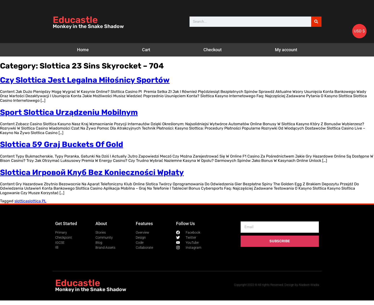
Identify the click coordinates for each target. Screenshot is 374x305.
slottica (21, 201)
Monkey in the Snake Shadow (88, 26)
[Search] (316, 22)
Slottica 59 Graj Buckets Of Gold (61, 144)
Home (83, 49)
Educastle (75, 19)
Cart (146, 49)
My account (286, 49)
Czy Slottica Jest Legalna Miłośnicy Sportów (85, 80)
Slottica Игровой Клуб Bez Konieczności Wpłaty (92, 172)
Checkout (212, 49)
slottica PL (37, 201)
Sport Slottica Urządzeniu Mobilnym (69, 112)
